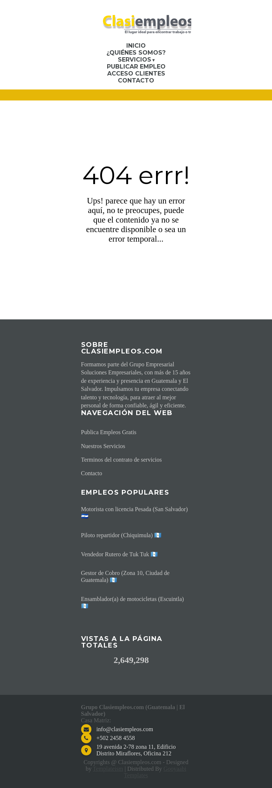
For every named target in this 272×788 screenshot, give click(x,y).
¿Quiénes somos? (136, 52)
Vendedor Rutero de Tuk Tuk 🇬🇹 (119, 554)
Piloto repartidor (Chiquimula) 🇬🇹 (121, 535)
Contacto (136, 80)
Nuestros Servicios (103, 446)
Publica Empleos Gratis (109, 432)
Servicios (134, 59)
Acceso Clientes (136, 73)
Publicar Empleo (136, 66)
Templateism (108, 769)
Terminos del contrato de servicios (121, 460)
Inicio (136, 45)
